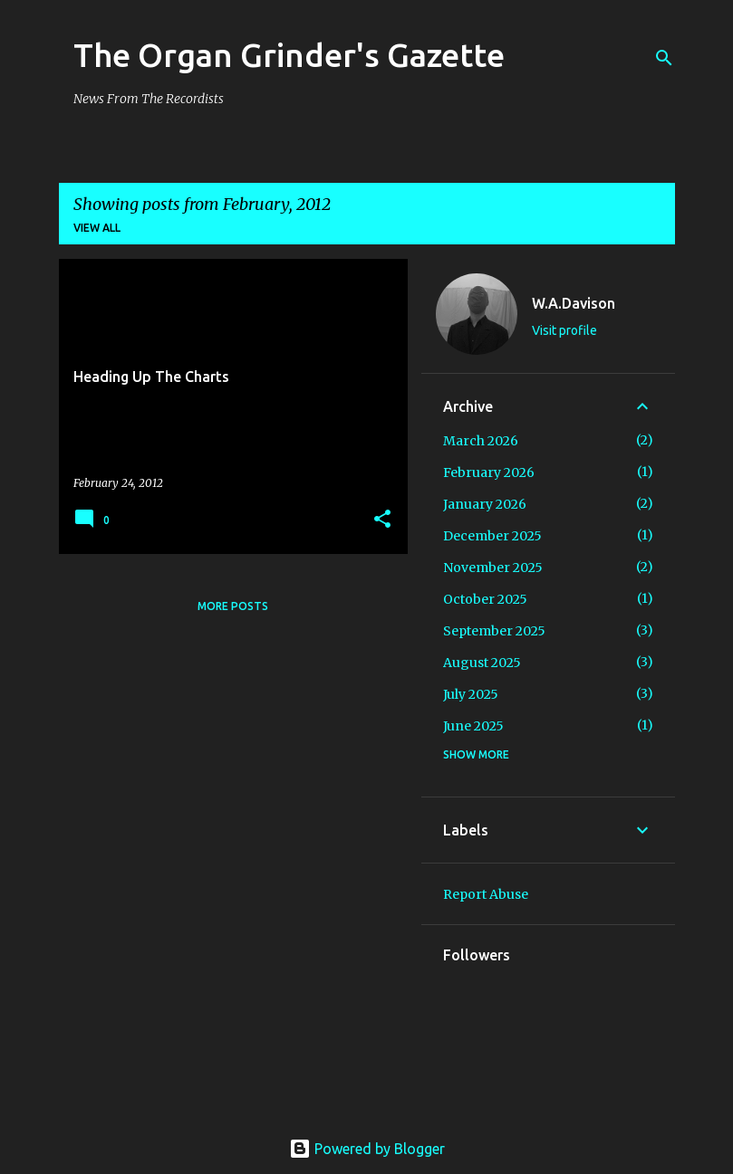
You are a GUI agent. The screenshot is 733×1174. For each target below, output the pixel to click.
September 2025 (494, 631)
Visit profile (564, 330)
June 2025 (473, 726)
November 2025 (493, 567)
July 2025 (470, 694)
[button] (382, 520)
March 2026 (480, 441)
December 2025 (492, 536)
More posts (233, 606)
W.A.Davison (573, 303)
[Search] (664, 58)
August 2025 (482, 662)
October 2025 (485, 599)
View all (97, 228)
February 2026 (489, 472)
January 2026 (484, 504)
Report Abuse (485, 894)
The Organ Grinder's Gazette (289, 54)
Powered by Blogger (367, 1149)
